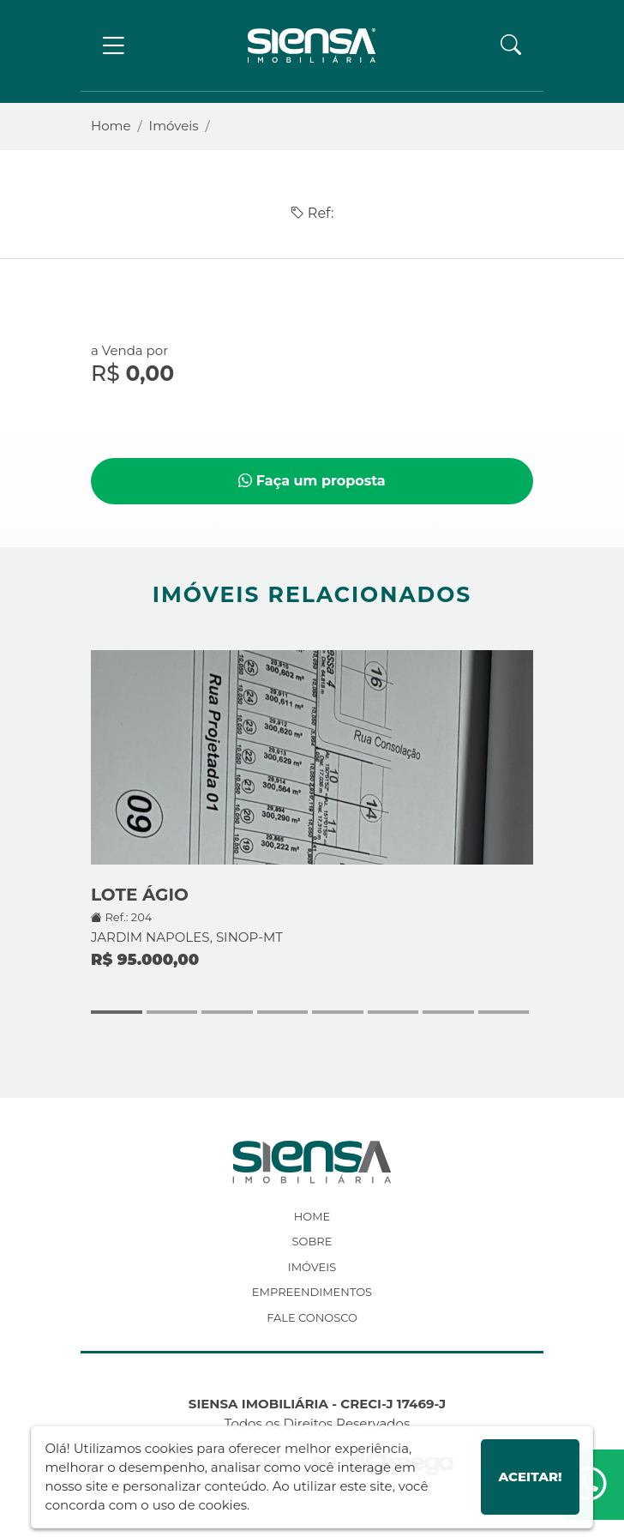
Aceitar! (529, 1476)
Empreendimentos (312, 1292)
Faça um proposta (311, 481)
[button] (510, 45)
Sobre (312, 1241)
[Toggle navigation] (113, 46)
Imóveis (174, 126)
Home (111, 126)
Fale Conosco (312, 1317)
